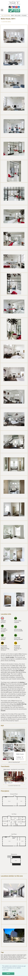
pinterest (16, 7)
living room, (20, 958)
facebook (14, 7)
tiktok (10, 7)
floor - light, (3, 957)
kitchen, (3, 958)
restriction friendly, (8, 959)
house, (22, 957)
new (12, 15)
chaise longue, (20, 954)
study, (13, 959)
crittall (25, 684)
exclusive (18, 15)
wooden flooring (21, 704)
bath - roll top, (4, 954)
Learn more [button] (5, 969)
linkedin (19, 7)
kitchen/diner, (14, 958)
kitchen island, (8, 958)
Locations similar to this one (12, 876)
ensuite (3, 710)
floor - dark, (22, 955)
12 (19, 785)
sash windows (20, 670)
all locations (5, 15)
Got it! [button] (8, 973)
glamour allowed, (17, 957)
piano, (2, 959)
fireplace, (9, 955)
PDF (2, 726)
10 (16, 785)
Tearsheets (5, 766)
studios (24, 15)
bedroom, (14, 954)
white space (18, 959)
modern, (25, 958)
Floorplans (5, 791)
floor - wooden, (9, 957)
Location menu (6, 21)
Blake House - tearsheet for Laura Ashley (14, 769)
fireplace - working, (16, 955)
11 (18, 785)
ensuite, (5, 955)
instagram (12, 7)
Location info (6, 614)
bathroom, (9, 954)
